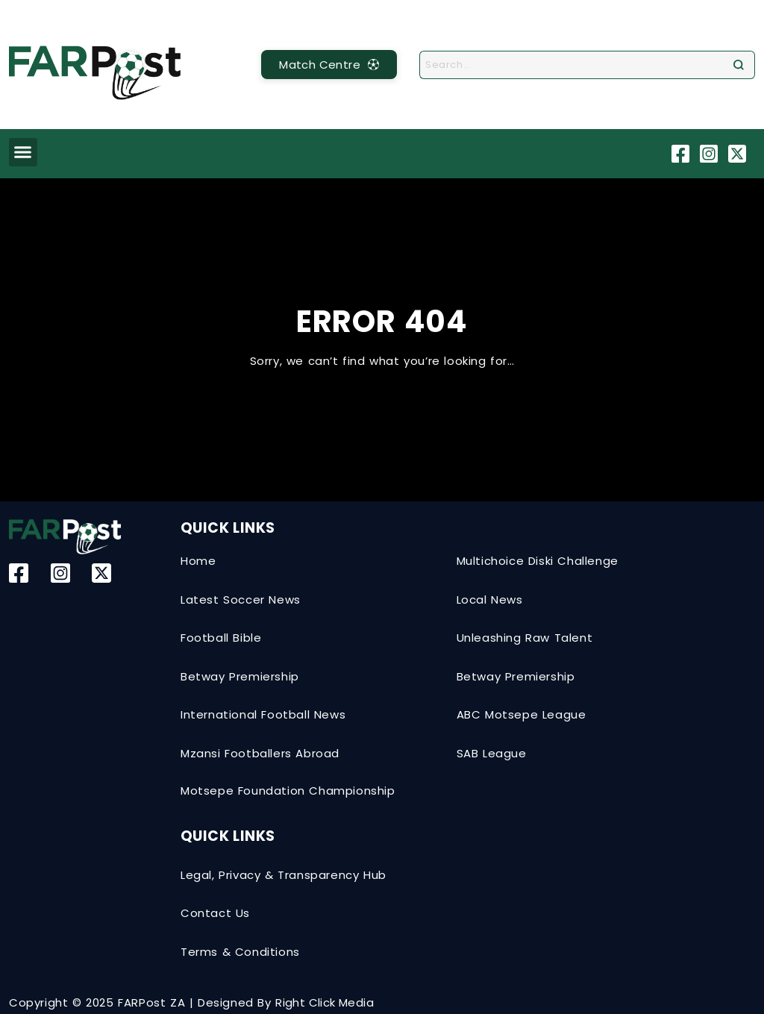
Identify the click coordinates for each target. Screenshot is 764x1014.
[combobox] (574, 65)
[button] (23, 152)
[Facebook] (682, 154)
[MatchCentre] (329, 64)
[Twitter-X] (739, 154)
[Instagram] (711, 154)
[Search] (742, 65)
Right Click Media (324, 1002)
